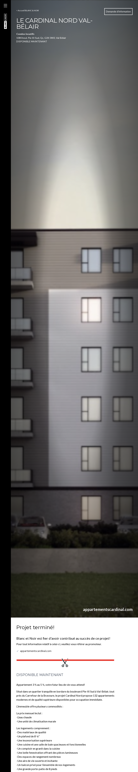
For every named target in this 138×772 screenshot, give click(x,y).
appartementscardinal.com (108, 609)
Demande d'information (118, 11)
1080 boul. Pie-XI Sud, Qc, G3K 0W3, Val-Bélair (41, 37)
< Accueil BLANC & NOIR (27, 10)
